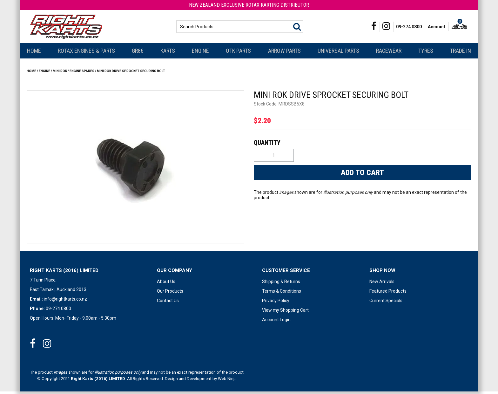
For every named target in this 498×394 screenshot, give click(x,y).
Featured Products (388, 293)
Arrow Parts (284, 53)
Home (34, 53)
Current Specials (385, 303)
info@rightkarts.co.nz (65, 301)
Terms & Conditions (281, 293)
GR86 (138, 53)
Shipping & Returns (281, 284)
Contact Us (168, 303)
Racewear (388, 53)
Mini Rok (60, 73)
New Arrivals (381, 284)
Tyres (425, 53)
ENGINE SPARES (82, 73)
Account (436, 28)
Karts (167, 53)
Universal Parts (338, 53)
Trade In (460, 53)
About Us (166, 284)
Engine (200, 53)
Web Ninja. (228, 381)
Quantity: (362, 145)
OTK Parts (238, 53)
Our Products (170, 293)
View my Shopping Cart (285, 312)
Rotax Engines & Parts (86, 53)
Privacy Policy (275, 303)
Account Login (276, 322)
